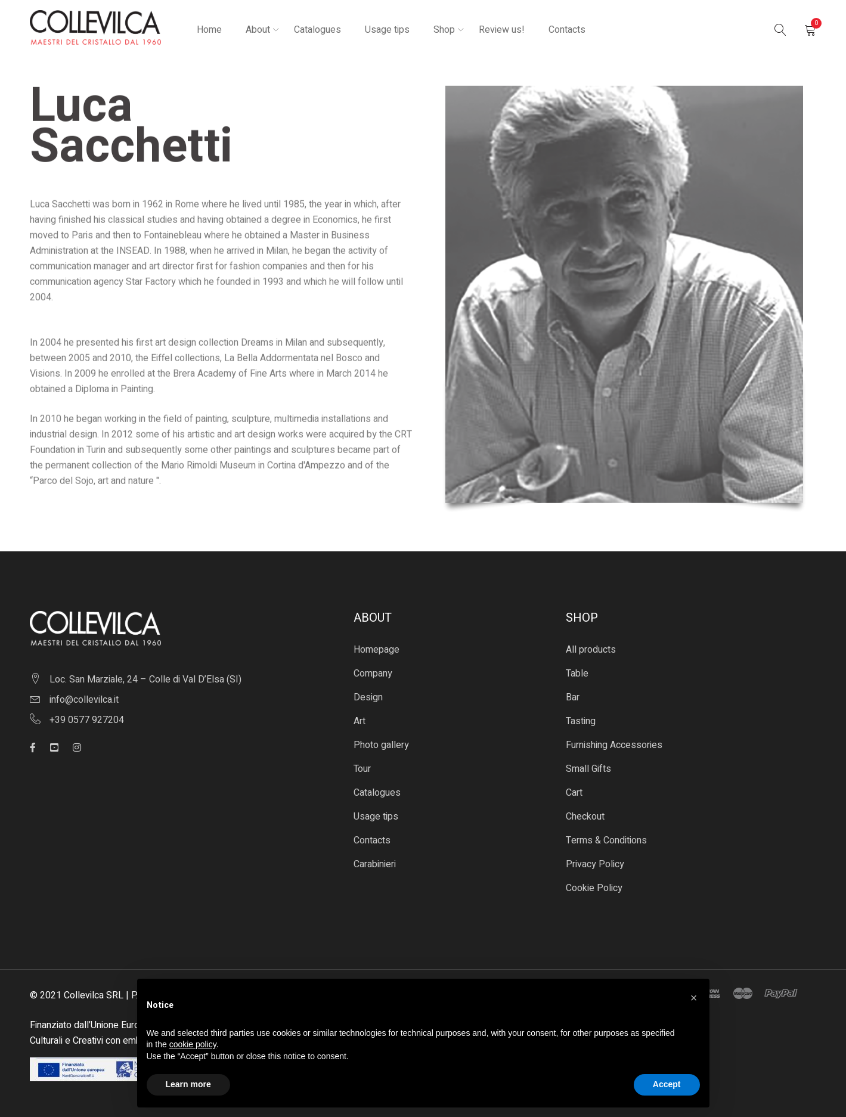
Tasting (581, 721)
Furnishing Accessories (614, 745)
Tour (362, 768)
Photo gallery (381, 745)
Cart (574, 792)
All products (591, 649)
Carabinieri (375, 864)
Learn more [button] (188, 1084)
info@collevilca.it (84, 700)
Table (577, 673)
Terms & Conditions (606, 840)
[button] (694, 997)
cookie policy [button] (192, 1044)
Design (368, 697)
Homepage (376, 649)
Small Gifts (588, 768)
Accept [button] (667, 1084)
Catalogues (377, 792)
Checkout (585, 816)
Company (373, 673)
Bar (573, 697)
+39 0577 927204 (86, 720)
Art (359, 721)
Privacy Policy (595, 864)
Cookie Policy (594, 888)
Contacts (372, 840)
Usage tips (376, 816)
